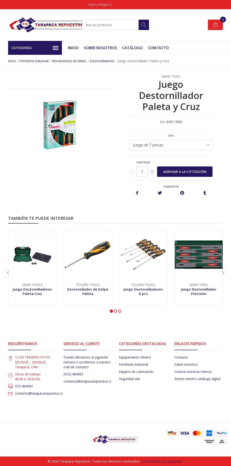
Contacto (158, 47)
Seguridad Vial (129, 379)
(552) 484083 (73, 374)
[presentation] (8, 272)
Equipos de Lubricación (136, 371)
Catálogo (132, 47)
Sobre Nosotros (100, 47)
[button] (111, 311)
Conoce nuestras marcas (193, 371)
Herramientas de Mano (69, 61)
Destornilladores (102, 61)
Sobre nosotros (186, 364)
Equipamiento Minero (135, 357)
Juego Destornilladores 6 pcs (143, 291)
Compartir (171, 187)
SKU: (163, 122)
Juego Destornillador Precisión (198, 291)
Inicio (73, 47)
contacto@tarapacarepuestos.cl (39, 393)
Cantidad (143, 162)
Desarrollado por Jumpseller (162, 461)
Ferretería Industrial (34, 61)
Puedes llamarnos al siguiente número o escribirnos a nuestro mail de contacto (87, 362)
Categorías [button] (35, 48)
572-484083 (24, 386)
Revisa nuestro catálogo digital (197, 379)
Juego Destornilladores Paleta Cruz (32, 291)
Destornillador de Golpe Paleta (87, 291)
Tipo (171, 136)
